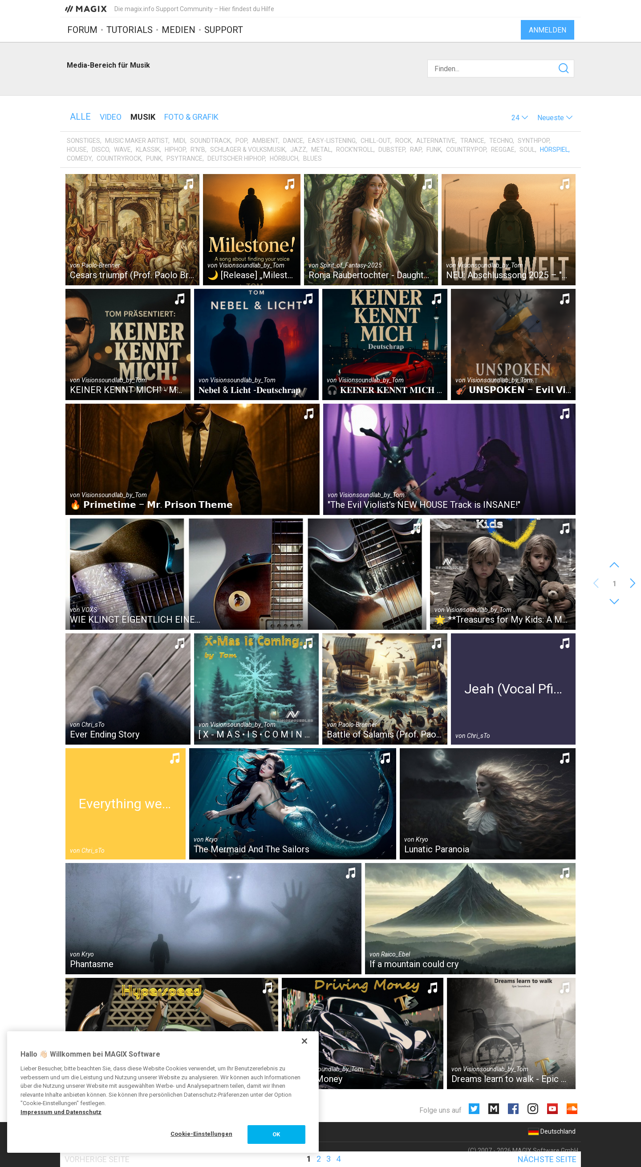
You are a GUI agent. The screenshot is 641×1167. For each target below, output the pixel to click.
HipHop (175, 149)
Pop (241, 140)
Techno (501, 140)
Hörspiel (554, 149)
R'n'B (198, 149)
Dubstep (391, 149)
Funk (433, 149)
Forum (82, 29)
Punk (154, 158)
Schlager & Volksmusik (247, 149)
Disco (100, 149)
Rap (416, 149)
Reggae (503, 149)
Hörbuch (284, 158)
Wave (122, 149)
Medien (178, 29)
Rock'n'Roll (354, 149)
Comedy (79, 158)
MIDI (179, 140)
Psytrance (184, 158)
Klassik (148, 149)
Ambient (265, 140)
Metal (321, 149)
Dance (293, 140)
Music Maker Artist (136, 140)
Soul (527, 149)
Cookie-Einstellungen (201, 1134)
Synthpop (533, 140)
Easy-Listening (332, 140)
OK (276, 1134)
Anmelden (547, 30)
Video (111, 117)
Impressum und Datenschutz (60, 1112)
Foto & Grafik (191, 117)
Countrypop (466, 149)
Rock (403, 140)
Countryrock (119, 158)
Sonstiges (83, 140)
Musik (142, 117)
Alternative (435, 140)
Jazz (298, 149)
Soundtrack (210, 140)
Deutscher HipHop (236, 158)
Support (223, 29)
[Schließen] (304, 1041)
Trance (472, 140)
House (77, 149)
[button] (520, 117)
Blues (312, 158)
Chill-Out (375, 140)
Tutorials (129, 29)
